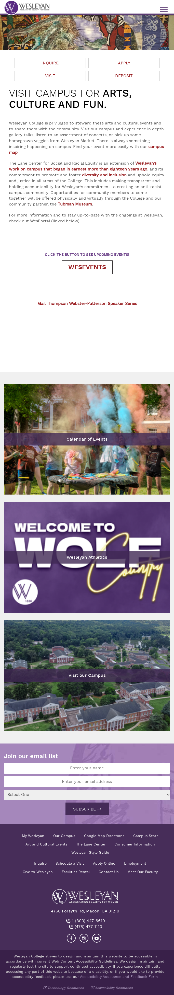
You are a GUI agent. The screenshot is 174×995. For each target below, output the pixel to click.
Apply (124, 63)
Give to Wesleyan (38, 872)
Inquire (50, 63)
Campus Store (145, 836)
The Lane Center (90, 844)
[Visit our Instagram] (83, 938)
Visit (50, 76)
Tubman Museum (75, 204)
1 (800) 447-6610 (88, 921)
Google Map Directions (104, 836)
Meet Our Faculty (142, 872)
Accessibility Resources (114, 988)
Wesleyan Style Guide (90, 852)
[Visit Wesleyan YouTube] (96, 938)
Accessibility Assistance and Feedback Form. (119, 977)
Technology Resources (65, 988)
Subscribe (87, 809)
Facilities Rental (76, 872)
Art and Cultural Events (46, 844)
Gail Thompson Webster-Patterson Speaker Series (87, 303)
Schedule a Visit (70, 863)
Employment (135, 863)
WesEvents (87, 267)
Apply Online (104, 863)
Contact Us (108, 872)
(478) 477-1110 (87, 926)
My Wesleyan (33, 836)
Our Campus (64, 836)
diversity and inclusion (104, 175)
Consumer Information (134, 844)
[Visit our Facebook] (71, 938)
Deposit (124, 76)
